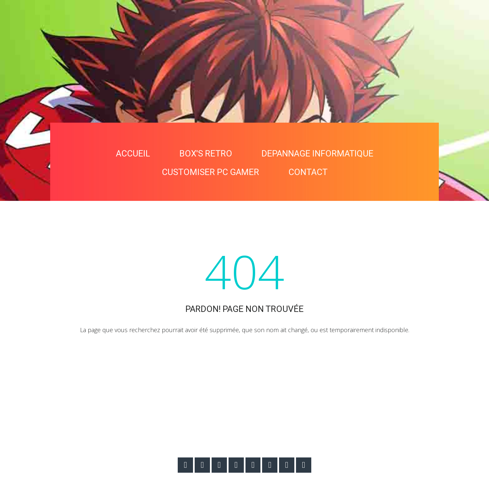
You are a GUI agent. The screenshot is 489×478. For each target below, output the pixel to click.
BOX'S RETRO (205, 153)
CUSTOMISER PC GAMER (210, 172)
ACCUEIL (133, 153)
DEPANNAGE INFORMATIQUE (317, 153)
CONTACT (308, 172)
